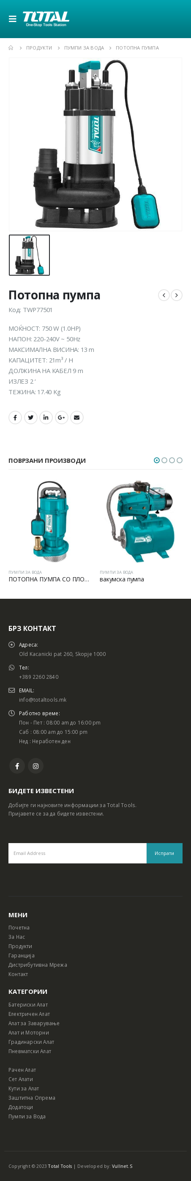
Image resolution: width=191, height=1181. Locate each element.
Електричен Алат (29, 1013)
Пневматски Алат (29, 1051)
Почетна (19, 927)
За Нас (16, 936)
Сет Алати (20, 1079)
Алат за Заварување (34, 1023)
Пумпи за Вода (27, 1116)
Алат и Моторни (28, 1032)
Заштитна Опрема (31, 1097)
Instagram (36, 766)
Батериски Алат (28, 1004)
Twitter (31, 417)
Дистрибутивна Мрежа (37, 964)
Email (77, 417)
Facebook (15, 417)
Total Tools (60, 1166)
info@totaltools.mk (43, 699)
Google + (61, 417)
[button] (157, 460)
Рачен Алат (22, 1069)
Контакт (18, 974)
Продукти (20, 946)
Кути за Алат (23, 1088)
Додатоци (20, 1107)
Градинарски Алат (31, 1041)
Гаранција (21, 955)
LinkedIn (46, 417)
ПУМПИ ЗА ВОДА (25, 572)
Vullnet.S (122, 1166)
